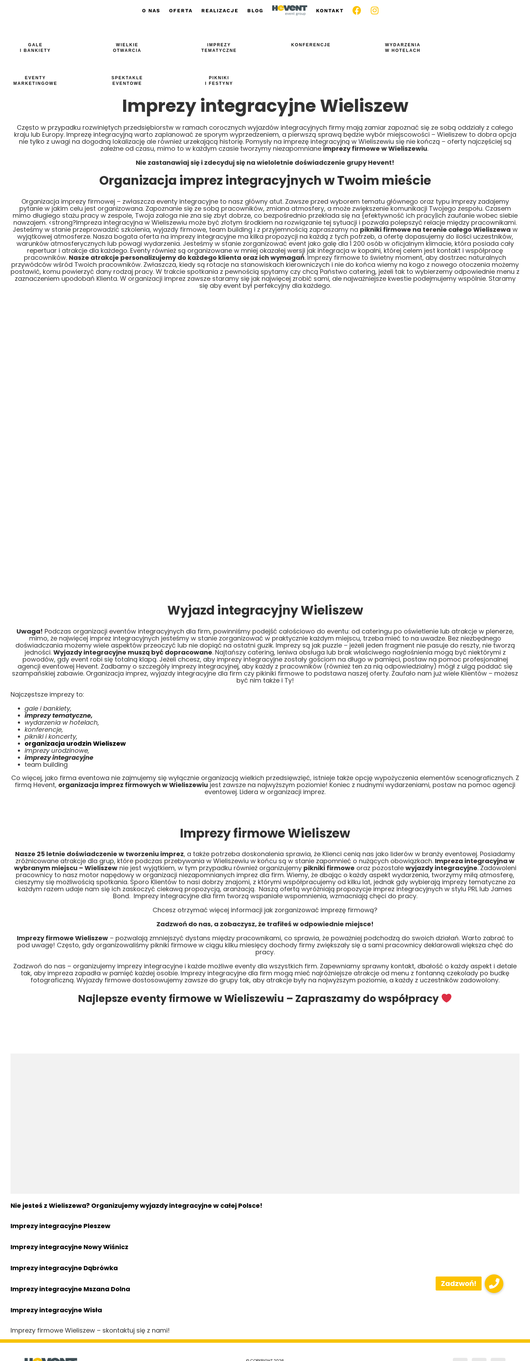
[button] (494, 1283)
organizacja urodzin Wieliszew (75, 743)
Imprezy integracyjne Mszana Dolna (70, 1289)
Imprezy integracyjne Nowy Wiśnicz (69, 1246)
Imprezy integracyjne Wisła (56, 1310)
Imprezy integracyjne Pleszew (60, 1225)
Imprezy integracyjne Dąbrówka (64, 1268)
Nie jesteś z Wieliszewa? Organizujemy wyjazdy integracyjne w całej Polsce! (136, 1205)
